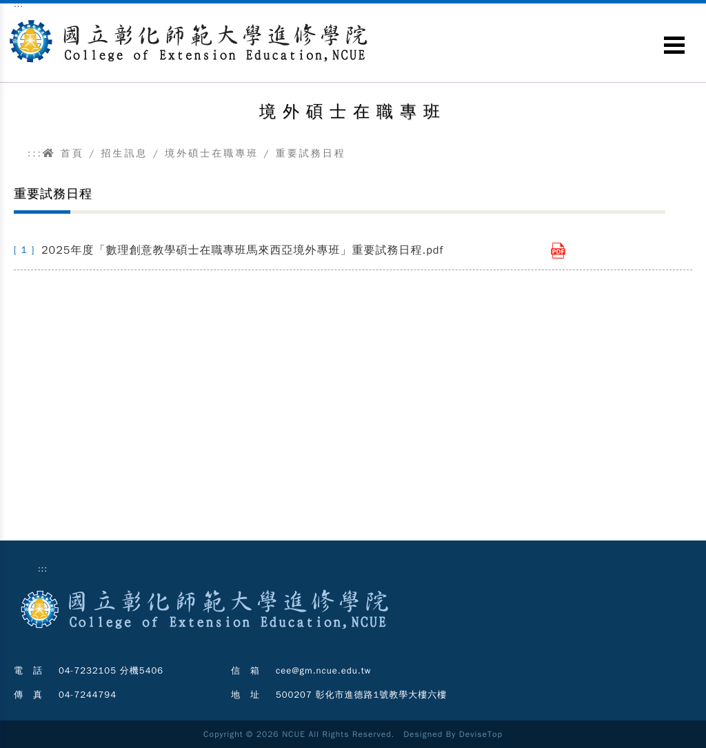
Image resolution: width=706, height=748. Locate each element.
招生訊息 (124, 153)
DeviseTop (481, 734)
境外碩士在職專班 (212, 153)
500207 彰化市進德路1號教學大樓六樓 (361, 694)
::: (35, 153)
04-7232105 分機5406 (111, 670)
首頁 (63, 153)
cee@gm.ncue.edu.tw (324, 670)
